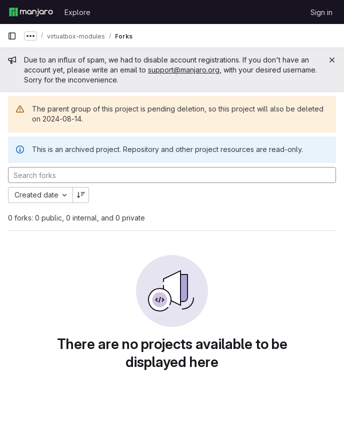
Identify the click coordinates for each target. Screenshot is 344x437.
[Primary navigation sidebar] (12, 36)
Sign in (321, 12)
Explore (77, 12)
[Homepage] (31, 12)
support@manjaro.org (184, 70)
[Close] (332, 60)
